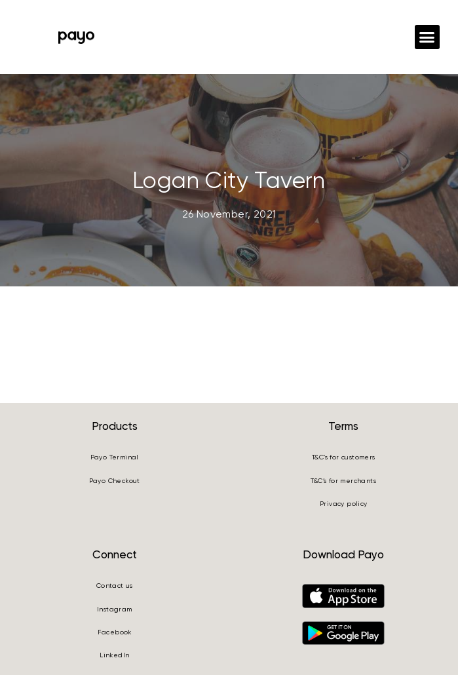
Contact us (114, 585)
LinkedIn (114, 655)
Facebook (115, 632)
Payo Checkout (114, 480)
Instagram (114, 609)
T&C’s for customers (343, 457)
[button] (427, 37)
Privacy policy (344, 503)
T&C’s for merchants (343, 480)
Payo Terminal (114, 457)
